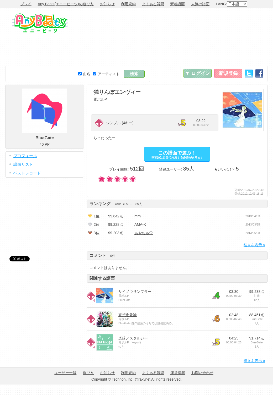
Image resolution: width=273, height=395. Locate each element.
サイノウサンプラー (134, 291)
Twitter (249, 73)
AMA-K (140, 224)
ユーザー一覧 (65, 373)
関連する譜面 (102, 278)
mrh (137, 216)
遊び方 (88, 373)
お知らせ (107, 4)
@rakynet (142, 379)
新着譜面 (177, 4)
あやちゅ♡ (143, 233)
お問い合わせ (202, 373)
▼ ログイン (197, 73)
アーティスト (106, 74)
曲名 (84, 74)
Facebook (259, 73)
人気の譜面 (200, 4)
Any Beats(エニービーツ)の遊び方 (66, 4)
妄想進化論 (127, 315)
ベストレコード (27, 173)
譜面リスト (23, 164)
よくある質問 (153, 4)
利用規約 (128, 4)
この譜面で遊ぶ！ (177, 154)
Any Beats (40, 23)
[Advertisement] (241, 37)
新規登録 (228, 73)
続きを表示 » (254, 245)
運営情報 (177, 373)
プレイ (26, 4)
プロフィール (25, 155)
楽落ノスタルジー (133, 338)
